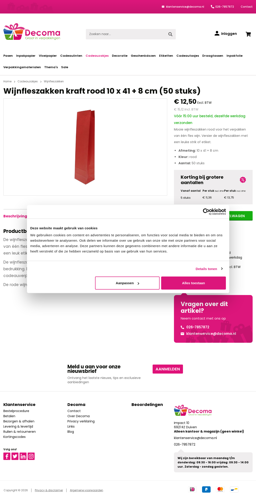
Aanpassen (127, 283)
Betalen (9, 416)
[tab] (15, 216)
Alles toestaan (193, 283)
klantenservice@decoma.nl (184, 7)
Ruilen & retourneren (19, 431)
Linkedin (26, 454)
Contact (247, 7)
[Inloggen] (226, 34)
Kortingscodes (14, 437)
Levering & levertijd (18, 426)
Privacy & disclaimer (49, 490)
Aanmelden (168, 369)
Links (71, 426)
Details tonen (206, 268)
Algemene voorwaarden (86, 490)
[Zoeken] (170, 34)
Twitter (16, 454)
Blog (70, 431)
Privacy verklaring (81, 421)
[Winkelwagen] (248, 34)
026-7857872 (224, 7)
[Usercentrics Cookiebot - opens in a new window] (206, 211)
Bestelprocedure (16, 411)
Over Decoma (78, 416)
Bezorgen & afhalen (18, 421)
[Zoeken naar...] (125, 34)
